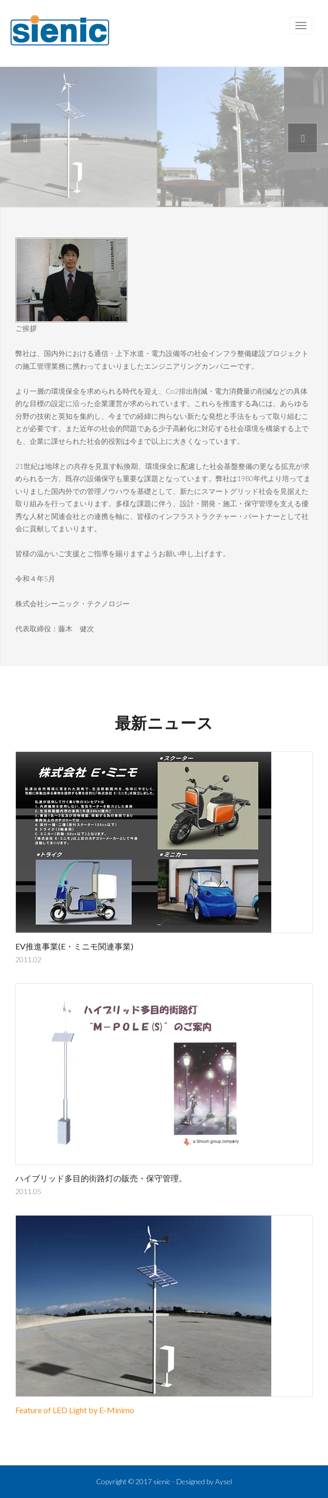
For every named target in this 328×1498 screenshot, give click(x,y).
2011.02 (28, 959)
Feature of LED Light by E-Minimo (74, 1410)
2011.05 (28, 1191)
